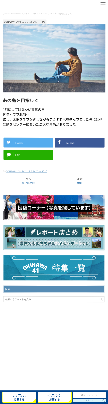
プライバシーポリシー (54, 351)
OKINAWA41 (44, 377)
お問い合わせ (54, 345)
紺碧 (79, 183)
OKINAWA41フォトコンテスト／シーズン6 (26, 171)
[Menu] (103, 3)
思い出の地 (28, 183)
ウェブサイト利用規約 (54, 356)
